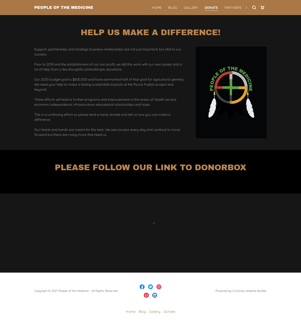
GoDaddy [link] (238, 291)
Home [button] (130, 311)
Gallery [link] (191, 7)
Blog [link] (172, 7)
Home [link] (157, 7)
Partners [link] (232, 7)
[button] (262, 7)
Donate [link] (211, 7)
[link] (63, 7)
